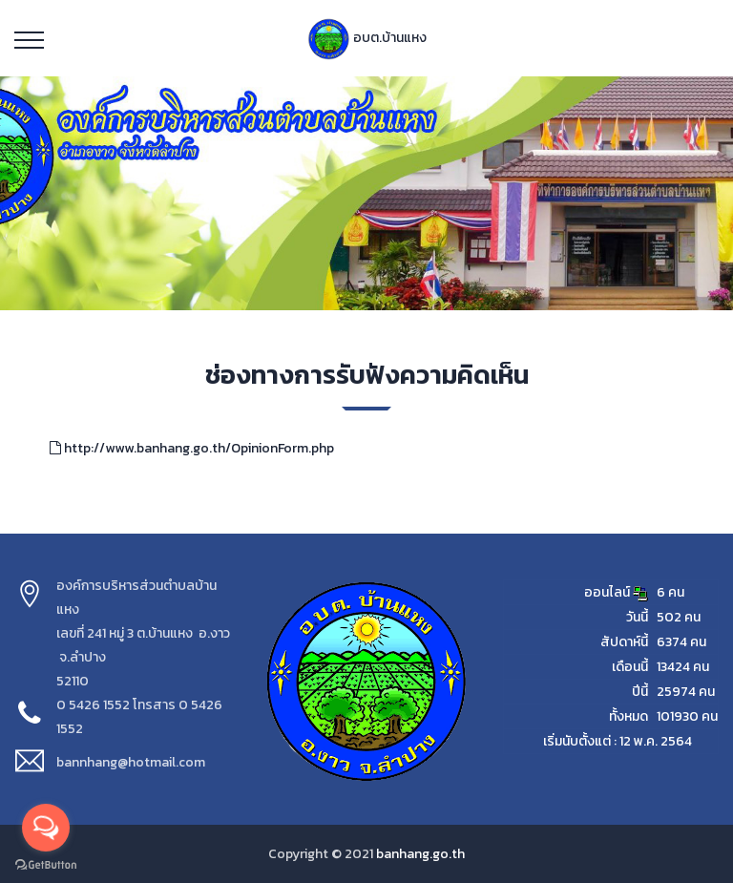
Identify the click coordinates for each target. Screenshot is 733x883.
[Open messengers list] (46, 827)
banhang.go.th (420, 854)
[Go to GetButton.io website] (45, 864)
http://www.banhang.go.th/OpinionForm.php (192, 448)
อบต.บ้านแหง (367, 38)
